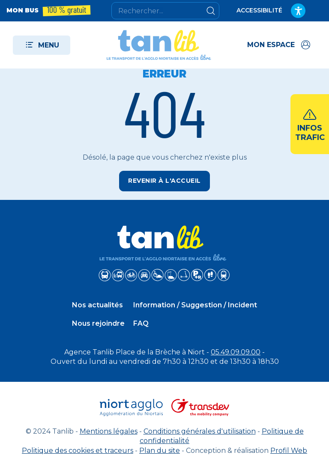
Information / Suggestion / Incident (195, 305)
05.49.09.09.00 (235, 352)
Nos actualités (97, 305)
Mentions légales (109, 431)
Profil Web (288, 450)
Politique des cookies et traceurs (77, 450)
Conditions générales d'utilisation (200, 431)
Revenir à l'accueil (164, 180)
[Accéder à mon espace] (279, 45)
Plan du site (159, 450)
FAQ (141, 323)
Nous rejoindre (98, 323)
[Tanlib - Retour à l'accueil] (159, 45)
